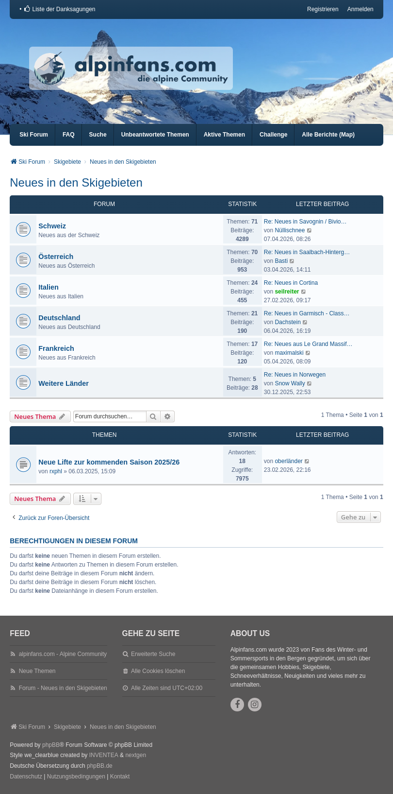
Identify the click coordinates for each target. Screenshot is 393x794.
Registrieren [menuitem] (323, 9)
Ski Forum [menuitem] (33, 134)
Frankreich (56, 348)
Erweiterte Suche (153, 654)
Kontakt (120, 776)
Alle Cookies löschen (158, 671)
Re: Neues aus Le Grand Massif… (308, 344)
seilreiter (287, 291)
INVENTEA (103, 755)
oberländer (288, 461)
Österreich (55, 256)
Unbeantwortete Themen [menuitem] (155, 134)
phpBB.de (100, 765)
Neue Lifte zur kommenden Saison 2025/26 (109, 462)
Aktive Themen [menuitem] (224, 134)
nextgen (135, 755)
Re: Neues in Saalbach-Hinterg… (307, 252)
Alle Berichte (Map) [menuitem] (328, 134)
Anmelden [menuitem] (360, 9)
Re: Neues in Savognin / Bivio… (305, 221)
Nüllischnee (290, 230)
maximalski (289, 352)
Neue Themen (37, 671)
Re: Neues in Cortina (291, 282)
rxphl (55, 471)
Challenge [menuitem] (273, 134)
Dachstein (287, 322)
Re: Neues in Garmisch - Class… (307, 313)
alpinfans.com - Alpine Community (63, 654)
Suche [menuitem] (98, 134)
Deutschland (59, 318)
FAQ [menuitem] (69, 134)
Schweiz (52, 226)
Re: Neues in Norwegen (295, 374)
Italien (48, 287)
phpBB (51, 745)
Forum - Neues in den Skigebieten (63, 688)
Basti (281, 261)
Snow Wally (290, 383)
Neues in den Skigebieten (76, 182)
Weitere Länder (63, 383)
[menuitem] (59, 9)
